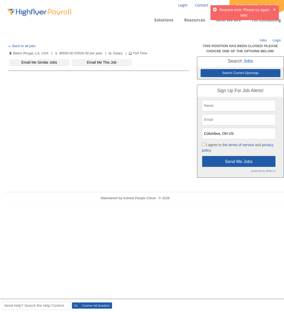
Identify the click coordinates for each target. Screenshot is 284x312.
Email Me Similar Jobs (39, 62)
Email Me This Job (102, 62)
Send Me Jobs (239, 161)
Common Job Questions (96, 305)
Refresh (185, 198)
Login (276, 40)
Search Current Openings (240, 73)
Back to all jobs (22, 46)
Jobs (263, 40)
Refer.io (271, 171)
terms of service (241, 145)
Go (76, 305)
